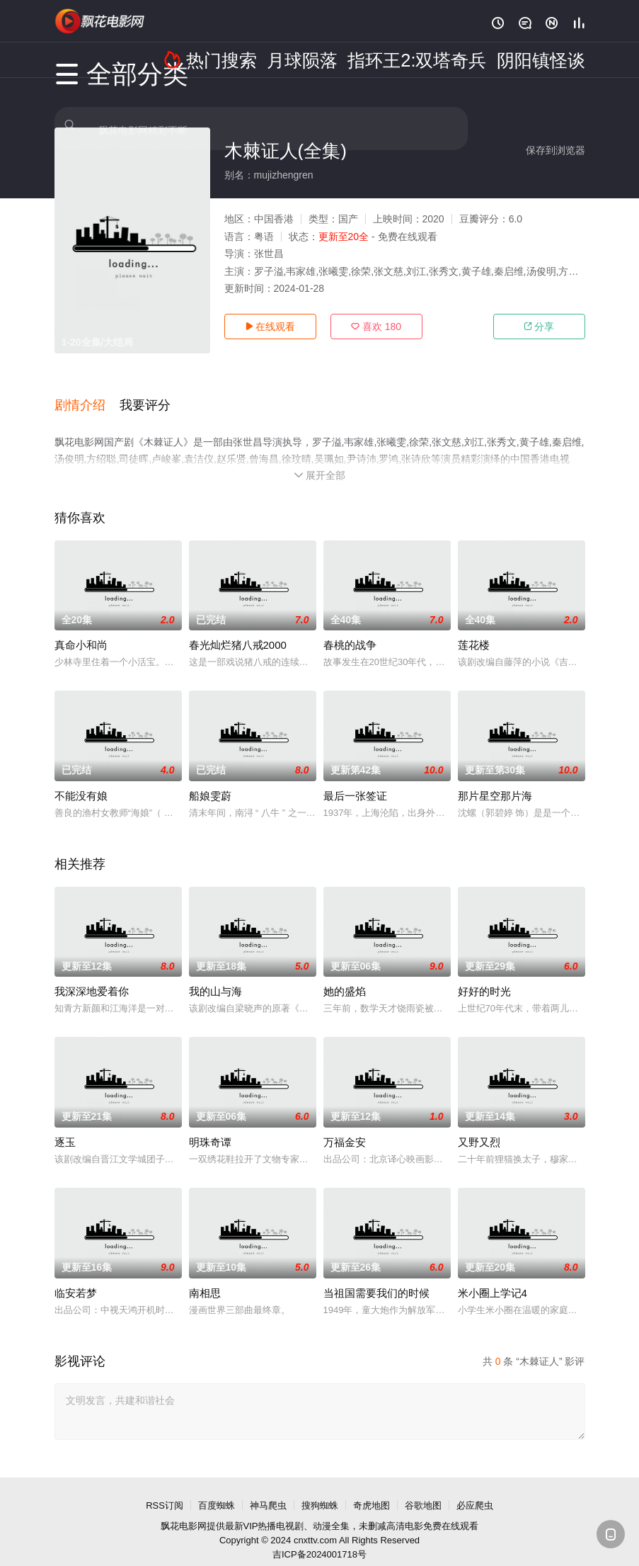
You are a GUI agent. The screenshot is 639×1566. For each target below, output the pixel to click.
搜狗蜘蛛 (319, 1489)
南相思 (205, 1277)
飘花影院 (100, 21)
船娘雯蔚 (210, 779)
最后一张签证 (355, 779)
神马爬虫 (268, 1489)
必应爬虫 (474, 1489)
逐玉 (65, 1126)
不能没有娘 (81, 779)
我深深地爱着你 (91, 975)
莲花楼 (474, 629)
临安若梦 (75, 1277)
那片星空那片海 (495, 779)
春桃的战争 (349, 629)
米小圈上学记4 (492, 1277)
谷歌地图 (423, 1489)
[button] (87, 396)
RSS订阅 (164, 1489)
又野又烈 (479, 1126)
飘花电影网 (184, 1509)
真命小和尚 (81, 629)
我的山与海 (215, 975)
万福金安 (344, 1126)
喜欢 (376, 326)
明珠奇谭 (210, 1126)
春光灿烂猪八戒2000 (238, 629)
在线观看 (270, 326)
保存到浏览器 (555, 150)
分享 (539, 326)
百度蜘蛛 (216, 1489)
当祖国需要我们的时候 (376, 1277)
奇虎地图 (371, 1489)
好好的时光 (484, 975)
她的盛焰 (344, 975)
